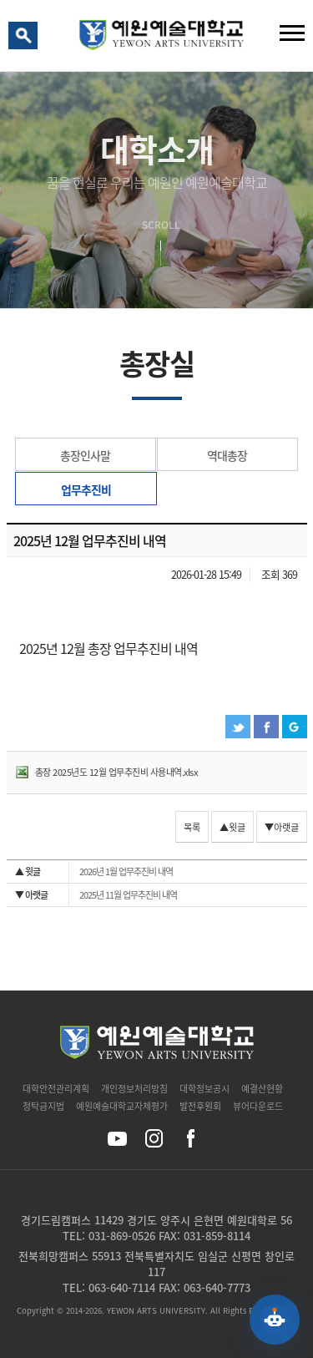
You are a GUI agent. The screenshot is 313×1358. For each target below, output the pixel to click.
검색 (25, 39)
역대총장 (227, 455)
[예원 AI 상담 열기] (275, 1320)
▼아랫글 (282, 827)
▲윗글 (232, 827)
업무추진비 (86, 489)
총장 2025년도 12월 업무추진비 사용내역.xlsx (116, 772)
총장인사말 (85, 455)
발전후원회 (200, 1106)
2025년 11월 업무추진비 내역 (96, 895)
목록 (192, 827)
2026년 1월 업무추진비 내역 (94, 871)
